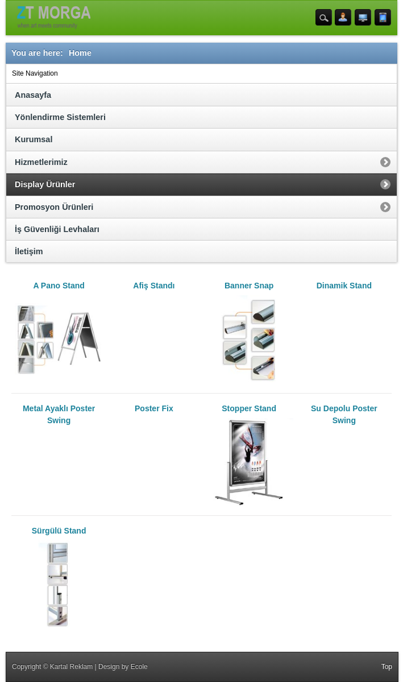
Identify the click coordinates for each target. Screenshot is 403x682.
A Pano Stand (59, 332)
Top (386, 667)
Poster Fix (154, 408)
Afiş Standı (154, 285)
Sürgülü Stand (59, 577)
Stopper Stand (249, 455)
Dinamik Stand (344, 285)
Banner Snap (249, 332)
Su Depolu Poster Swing (344, 414)
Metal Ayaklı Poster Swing (59, 414)
